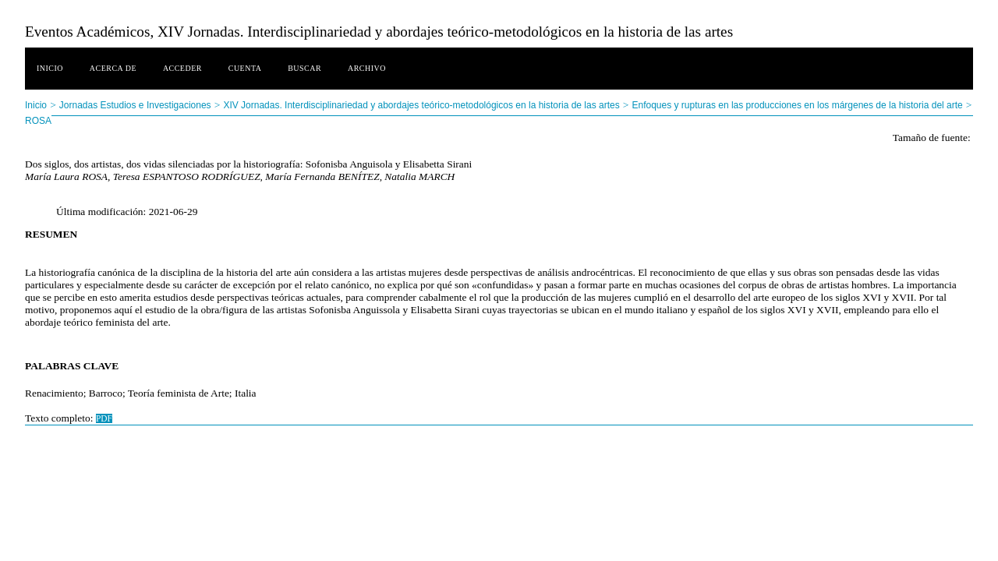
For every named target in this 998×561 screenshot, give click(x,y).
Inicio (50, 68)
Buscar (304, 68)
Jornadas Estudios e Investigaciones (135, 105)
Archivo (367, 68)
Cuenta (245, 68)
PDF (104, 418)
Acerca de (113, 68)
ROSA (38, 120)
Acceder (182, 68)
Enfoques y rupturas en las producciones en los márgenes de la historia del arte (797, 105)
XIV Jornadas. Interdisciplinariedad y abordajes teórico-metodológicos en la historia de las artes (421, 105)
